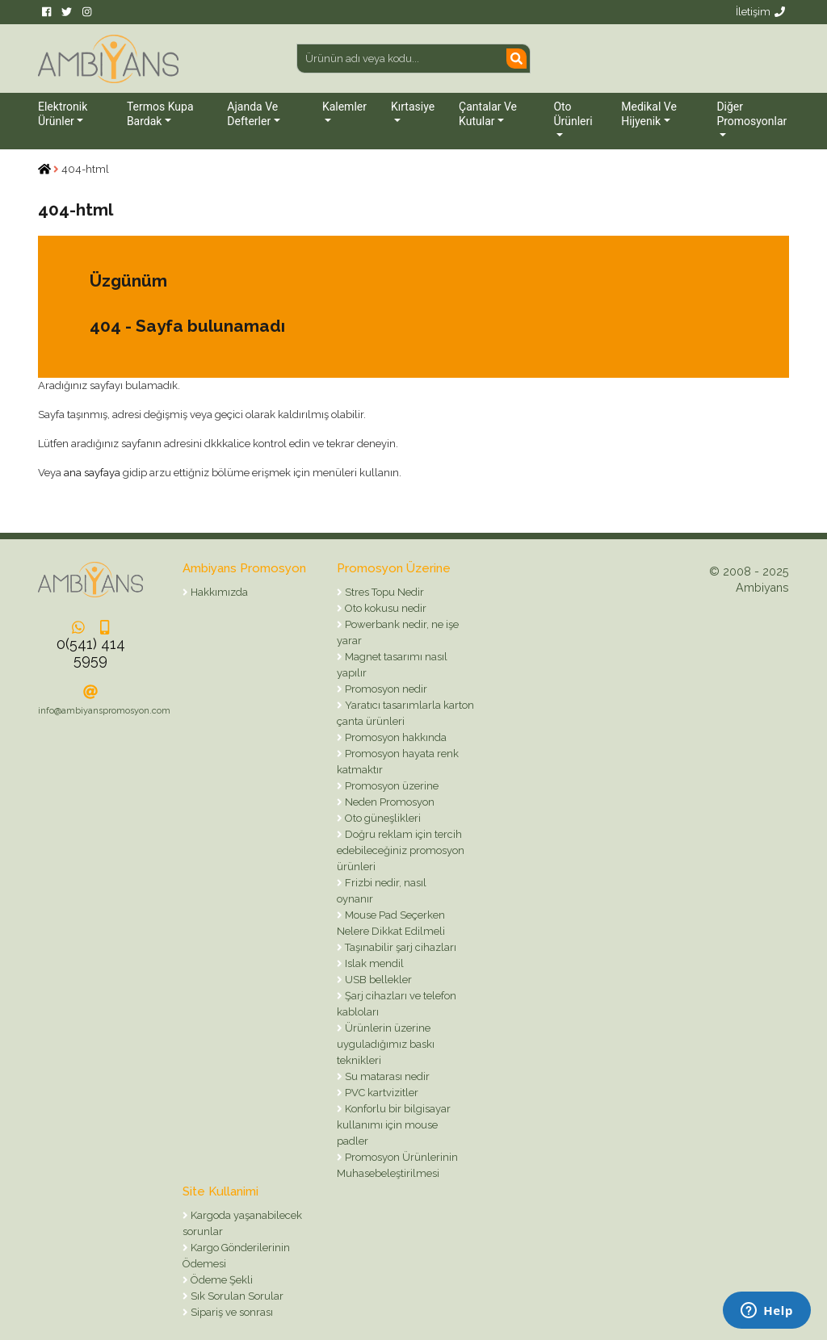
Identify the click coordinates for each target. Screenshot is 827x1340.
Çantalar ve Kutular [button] (488, 114)
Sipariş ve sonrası (230, 1312)
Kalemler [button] (344, 106)
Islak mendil (373, 963)
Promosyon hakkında (394, 737)
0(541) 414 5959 (91, 651)
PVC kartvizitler (380, 1093)
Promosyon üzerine (390, 786)
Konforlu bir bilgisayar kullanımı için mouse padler (394, 1125)
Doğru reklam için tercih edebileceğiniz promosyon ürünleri (400, 850)
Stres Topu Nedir (383, 592)
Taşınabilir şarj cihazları (399, 947)
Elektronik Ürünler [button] (62, 114)
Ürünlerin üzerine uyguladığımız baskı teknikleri (385, 1044)
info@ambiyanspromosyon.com (104, 711)
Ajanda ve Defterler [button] (252, 114)
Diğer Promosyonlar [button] (751, 114)
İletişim (760, 12)
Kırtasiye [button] (412, 106)
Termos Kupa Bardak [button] (160, 114)
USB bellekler (377, 980)
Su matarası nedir (386, 1076)
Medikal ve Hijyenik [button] (649, 114)
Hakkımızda (218, 592)
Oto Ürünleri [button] (572, 114)
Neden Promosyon (388, 802)
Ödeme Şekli (220, 1280)
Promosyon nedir (384, 689)
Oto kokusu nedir (384, 608)
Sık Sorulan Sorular (235, 1296)
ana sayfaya (92, 473)
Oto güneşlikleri (381, 818)
